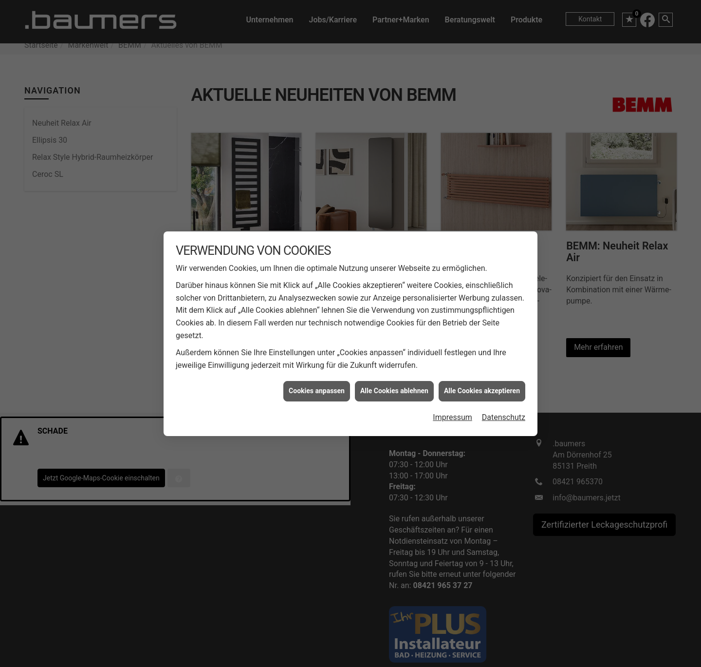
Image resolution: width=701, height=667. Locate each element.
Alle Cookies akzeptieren (482, 387)
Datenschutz (503, 413)
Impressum (452, 413)
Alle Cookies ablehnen (394, 387)
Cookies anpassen (317, 387)
